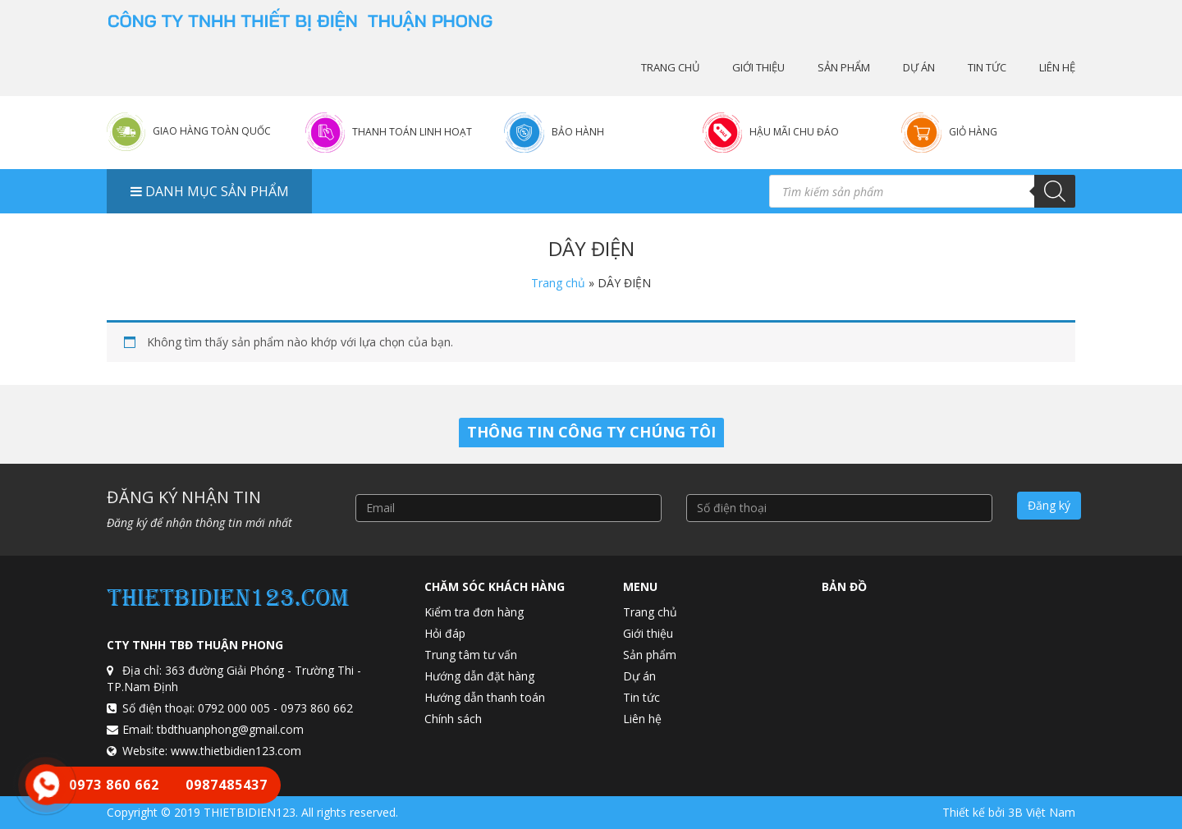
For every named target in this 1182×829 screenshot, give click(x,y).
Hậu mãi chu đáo (794, 132)
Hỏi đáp (444, 633)
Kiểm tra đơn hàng (474, 612)
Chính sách (453, 718)
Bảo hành (578, 132)
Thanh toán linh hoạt (412, 132)
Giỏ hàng (973, 132)
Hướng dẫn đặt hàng (479, 676)
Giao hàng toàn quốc (212, 131)
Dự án (919, 67)
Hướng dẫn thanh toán (484, 697)
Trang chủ (670, 67)
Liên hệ (1057, 67)
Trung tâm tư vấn (470, 654)
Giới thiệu (758, 67)
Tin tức (987, 67)
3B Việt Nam (1041, 812)
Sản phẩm (844, 67)
